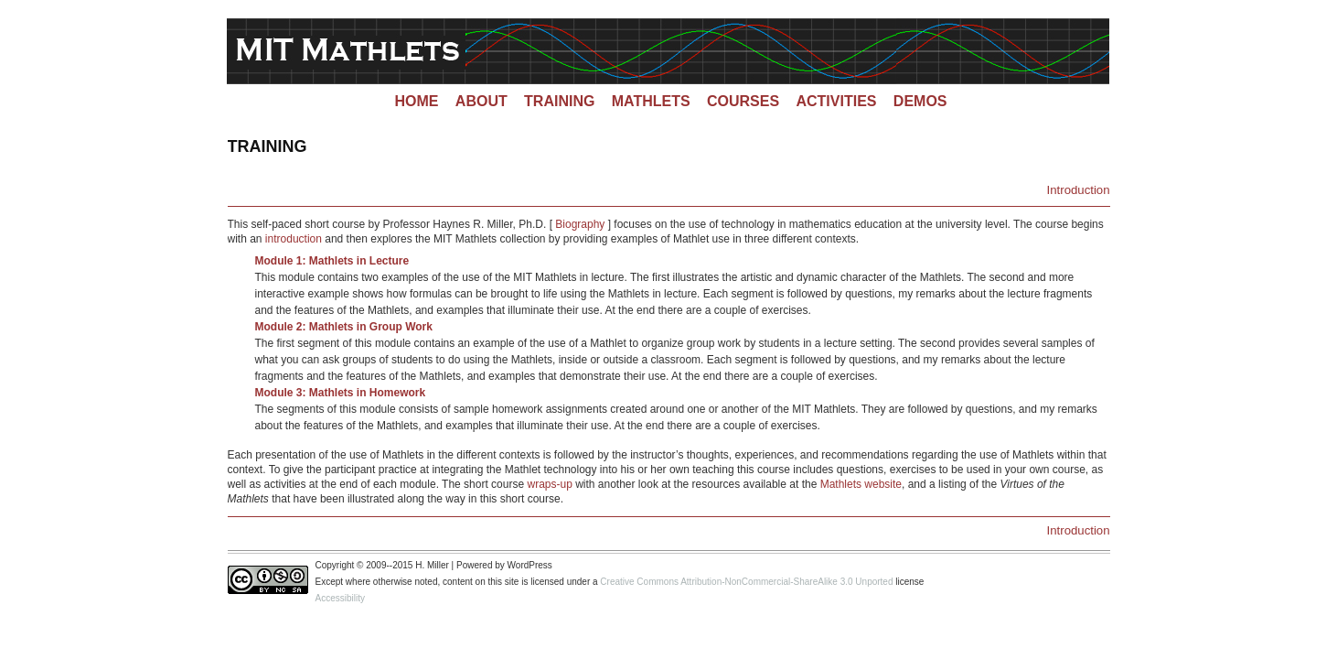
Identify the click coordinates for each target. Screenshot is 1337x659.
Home (416, 101)
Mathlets (651, 101)
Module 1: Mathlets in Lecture (332, 260)
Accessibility (340, 598)
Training (559, 101)
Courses (743, 101)
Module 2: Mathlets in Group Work (344, 326)
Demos (920, 101)
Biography (579, 224)
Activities (836, 101)
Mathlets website (861, 484)
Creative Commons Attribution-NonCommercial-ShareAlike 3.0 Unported (746, 582)
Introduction (1078, 190)
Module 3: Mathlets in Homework (340, 392)
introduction (293, 238)
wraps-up (549, 484)
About (481, 101)
